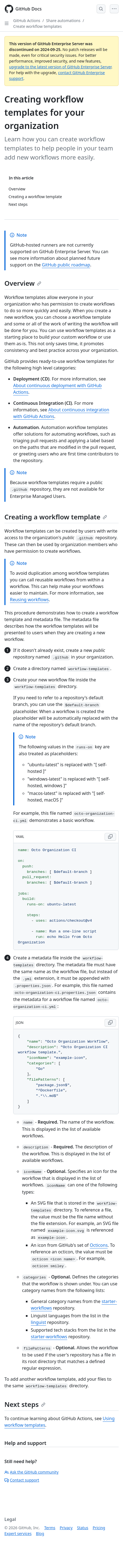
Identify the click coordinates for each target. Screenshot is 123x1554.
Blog (40, 1533)
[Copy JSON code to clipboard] (110, 1023)
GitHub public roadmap (66, 265)
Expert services (18, 1533)
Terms (49, 1527)
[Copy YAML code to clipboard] (110, 837)
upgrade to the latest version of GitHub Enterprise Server (60, 66)
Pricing (99, 1527)
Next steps (24, 1404)
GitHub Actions (26, 20)
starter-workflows (49, 1337)
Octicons (99, 1245)
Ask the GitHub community (31, 1472)
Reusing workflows (29, 600)
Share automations (63, 20)
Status (82, 1527)
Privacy (66, 1527)
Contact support (21, 1480)
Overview (22, 283)
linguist (38, 1322)
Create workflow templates (37, 26)
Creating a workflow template (55, 516)
